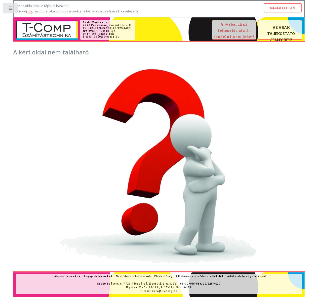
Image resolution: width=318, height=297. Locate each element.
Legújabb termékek (98, 276)
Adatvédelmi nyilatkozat (246, 276)
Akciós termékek (67, 276)
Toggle (11, 9)
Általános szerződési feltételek (200, 276)
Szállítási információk (133, 276)
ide (30, 11)
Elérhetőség (163, 276)
